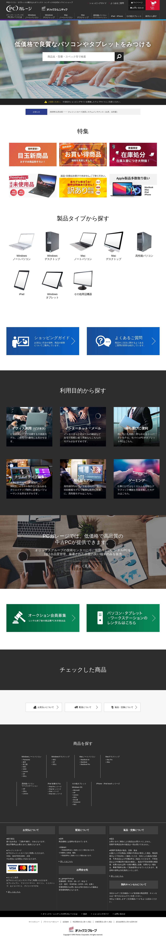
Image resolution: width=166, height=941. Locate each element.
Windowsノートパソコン (32, 16)
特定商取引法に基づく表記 (82, 922)
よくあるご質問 (117, 3)
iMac (108, 762)
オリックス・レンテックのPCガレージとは (60, 914)
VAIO (24, 769)
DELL (25, 776)
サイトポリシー (34, 922)
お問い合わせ (137, 8)
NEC (24, 767)
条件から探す (151, 16)
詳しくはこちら (14, 892)
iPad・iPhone (117, 16)
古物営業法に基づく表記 (103, 922)
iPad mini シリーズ (55, 794)
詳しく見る (83, 566)
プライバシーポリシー (51, 922)
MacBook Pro (86, 764)
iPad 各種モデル (54, 784)
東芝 (24, 762)
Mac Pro (109, 760)
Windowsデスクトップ (49, 16)
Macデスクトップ (83, 16)
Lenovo (25, 771)
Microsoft (76, 790)
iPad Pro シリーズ (55, 787)
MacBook (84, 762)
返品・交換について (122, 707)
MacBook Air (85, 760)
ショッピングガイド (98, 3)
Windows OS (77, 787)
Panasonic (26, 760)
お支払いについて (44, 707)
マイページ (137, 2)
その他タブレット (134, 16)
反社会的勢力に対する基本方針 (126, 922)
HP (24, 774)
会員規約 (66, 922)
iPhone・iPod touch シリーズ (108, 784)
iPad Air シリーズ (55, 789)
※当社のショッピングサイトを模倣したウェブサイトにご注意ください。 (83, 102)
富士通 (25, 764)
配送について (83, 707)
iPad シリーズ (54, 791)
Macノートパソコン (66, 16)
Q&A (85, 914)
